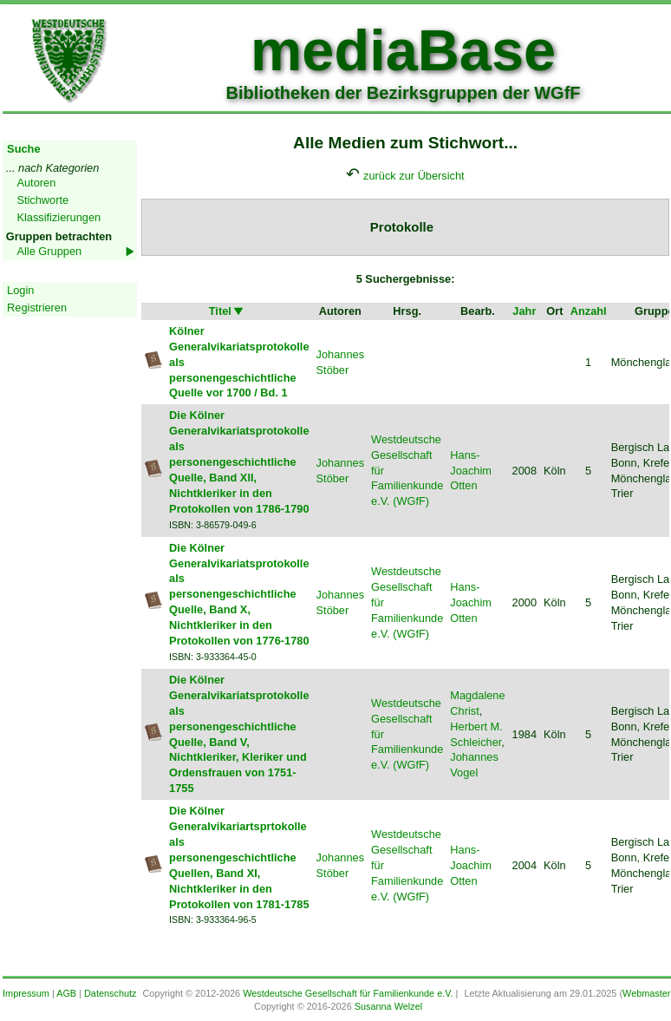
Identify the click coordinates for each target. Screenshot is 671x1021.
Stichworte (42, 199)
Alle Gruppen (48, 251)
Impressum (26, 993)
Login (20, 290)
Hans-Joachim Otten (471, 470)
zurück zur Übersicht (414, 175)
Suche (23, 148)
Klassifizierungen (58, 217)
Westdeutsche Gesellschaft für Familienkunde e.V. (348, 993)
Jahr (524, 310)
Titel (227, 310)
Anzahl (588, 310)
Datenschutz (110, 993)
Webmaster (646, 993)
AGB (66, 993)
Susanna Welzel (388, 1006)
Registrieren (37, 307)
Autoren (35, 182)
